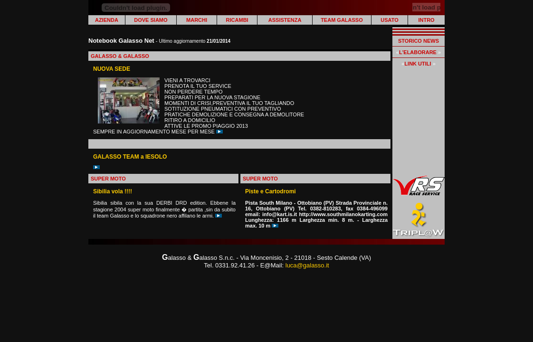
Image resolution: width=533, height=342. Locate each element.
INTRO (426, 20)
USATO (390, 20)
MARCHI (196, 20)
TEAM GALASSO (342, 20)
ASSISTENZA (285, 20)
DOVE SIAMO (150, 20)
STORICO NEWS (418, 41)
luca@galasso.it (307, 265)
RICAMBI (237, 20)
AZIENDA (106, 20)
